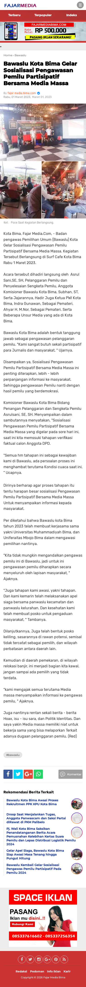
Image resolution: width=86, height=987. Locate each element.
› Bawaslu (19, 55)
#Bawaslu (12, 755)
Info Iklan (54, 971)
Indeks (71, 15)
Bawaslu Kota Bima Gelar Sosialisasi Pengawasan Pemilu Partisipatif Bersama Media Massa (40, 73)
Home (7, 55)
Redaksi (21, 971)
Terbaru (14, 15)
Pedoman (37, 971)
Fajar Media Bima (54, 977)
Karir (67, 971)
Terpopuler (43, 15)
